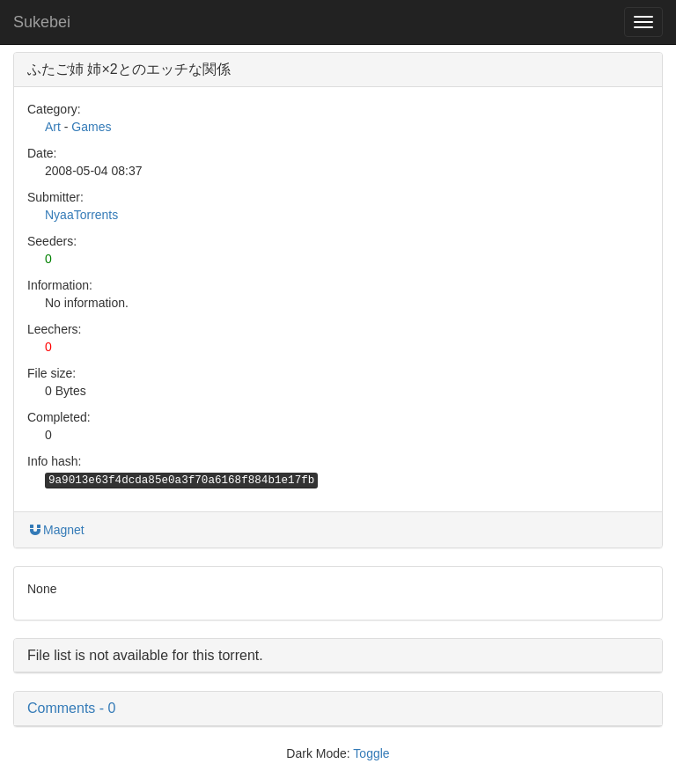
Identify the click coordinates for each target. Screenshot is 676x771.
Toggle (371, 753)
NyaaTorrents (81, 215)
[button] (338, 708)
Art (53, 127)
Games (91, 127)
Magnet (55, 530)
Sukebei (41, 22)
